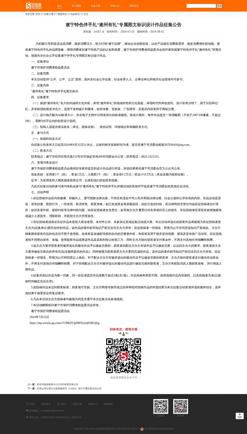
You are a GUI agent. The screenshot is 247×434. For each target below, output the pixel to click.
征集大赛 (95, 5)
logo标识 (75, 14)
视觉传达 (62, 14)
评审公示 (114, 5)
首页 (59, 5)
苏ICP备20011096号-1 (128, 428)
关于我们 (30, 404)
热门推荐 (76, 5)
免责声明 (46, 404)
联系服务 (108, 404)
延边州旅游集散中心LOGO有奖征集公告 (57, 384)
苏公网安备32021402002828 (157, 428)
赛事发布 (134, 5)
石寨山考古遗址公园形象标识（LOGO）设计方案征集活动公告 (69, 388)
